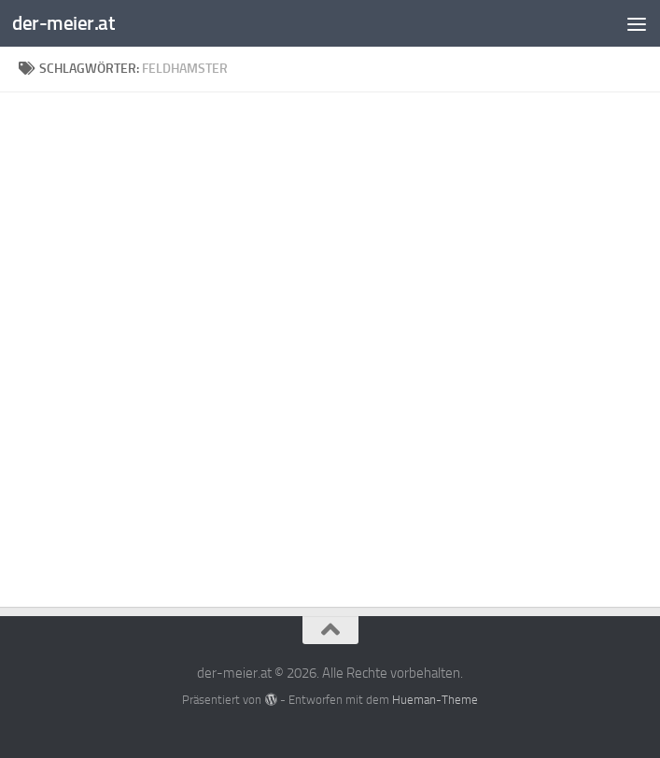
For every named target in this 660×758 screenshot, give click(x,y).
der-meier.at (63, 23)
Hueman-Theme (435, 700)
